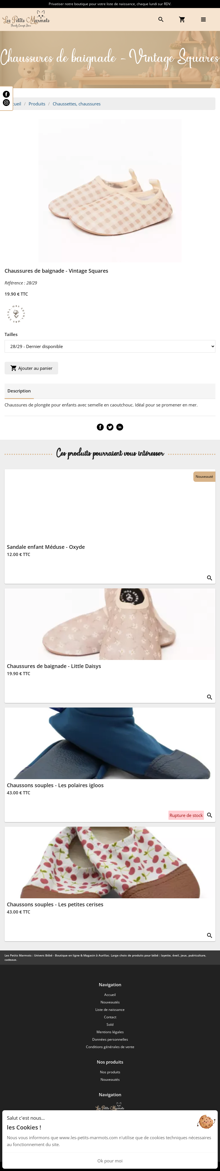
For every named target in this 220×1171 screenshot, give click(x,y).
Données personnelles (110, 1039)
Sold (110, 1024)
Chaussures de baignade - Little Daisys (54, 666)
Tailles (11, 334)
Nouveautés (110, 1002)
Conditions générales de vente (110, 1046)
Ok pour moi (110, 1161)
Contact (110, 1017)
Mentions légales (110, 1031)
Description (19, 391)
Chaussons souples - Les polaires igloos (55, 785)
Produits (37, 104)
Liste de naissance (110, 1009)
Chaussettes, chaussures (77, 104)
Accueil (14, 104)
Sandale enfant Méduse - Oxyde (46, 546)
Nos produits (110, 1072)
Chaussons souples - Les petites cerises (55, 904)
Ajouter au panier (31, 368)
